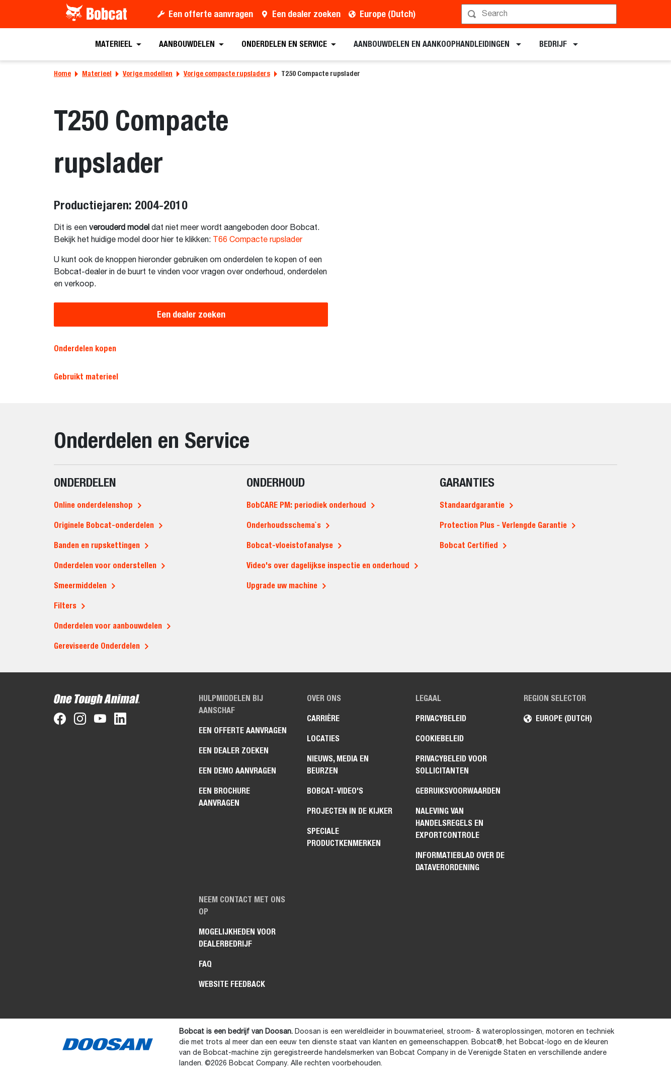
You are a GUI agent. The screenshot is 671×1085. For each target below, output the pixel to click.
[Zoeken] (540, 14)
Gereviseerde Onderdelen (97, 646)
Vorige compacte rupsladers (227, 73)
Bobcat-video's (335, 791)
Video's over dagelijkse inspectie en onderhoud (327, 565)
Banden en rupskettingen (97, 545)
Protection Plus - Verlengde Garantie (503, 525)
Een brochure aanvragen (224, 797)
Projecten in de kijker (349, 811)
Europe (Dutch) (387, 14)
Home (62, 73)
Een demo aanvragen (237, 771)
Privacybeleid (440, 718)
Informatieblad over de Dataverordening (460, 861)
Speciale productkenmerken (344, 837)
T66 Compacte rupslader (257, 240)
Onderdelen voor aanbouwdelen (108, 626)
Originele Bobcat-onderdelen (104, 525)
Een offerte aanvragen (211, 14)
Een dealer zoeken (306, 14)
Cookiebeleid (439, 738)
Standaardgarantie (472, 505)
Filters (65, 605)
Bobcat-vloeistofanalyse (289, 545)
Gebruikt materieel (86, 376)
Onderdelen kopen (85, 348)
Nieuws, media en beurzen (338, 765)
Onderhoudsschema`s (283, 525)
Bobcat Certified (469, 545)
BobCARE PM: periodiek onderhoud (306, 505)
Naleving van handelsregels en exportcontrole (449, 823)
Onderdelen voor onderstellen (105, 565)
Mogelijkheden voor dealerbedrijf (237, 938)
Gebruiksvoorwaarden (457, 791)
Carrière (323, 718)
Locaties (323, 738)
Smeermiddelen (80, 585)
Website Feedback (232, 984)
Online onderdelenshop (93, 505)
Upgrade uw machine (281, 585)
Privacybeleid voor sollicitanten (451, 765)
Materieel (97, 73)
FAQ (205, 964)
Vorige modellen (148, 73)
